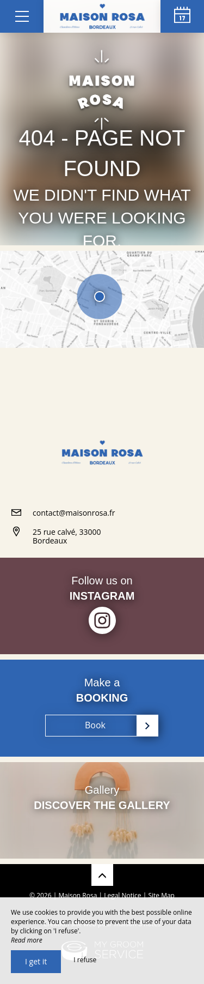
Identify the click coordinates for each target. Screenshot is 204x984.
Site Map (161, 895)
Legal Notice (122, 895)
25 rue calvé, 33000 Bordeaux (67, 536)
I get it (36, 961)
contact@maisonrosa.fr (74, 513)
